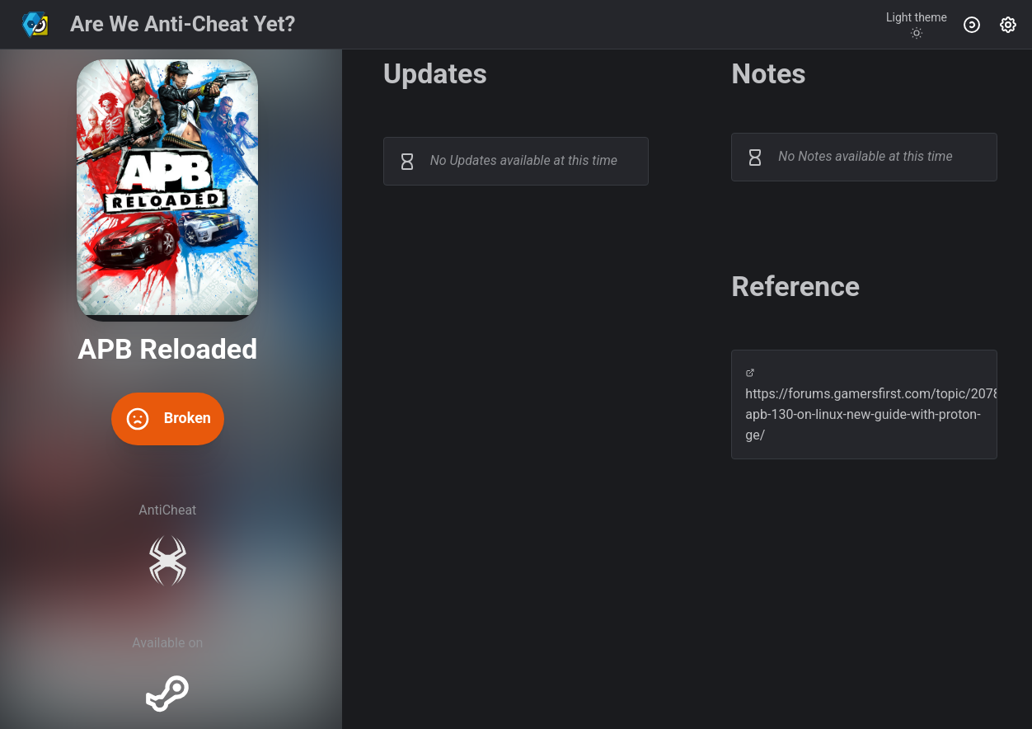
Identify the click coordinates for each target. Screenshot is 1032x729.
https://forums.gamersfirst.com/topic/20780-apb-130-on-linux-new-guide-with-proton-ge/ (864, 405)
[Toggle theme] (916, 24)
